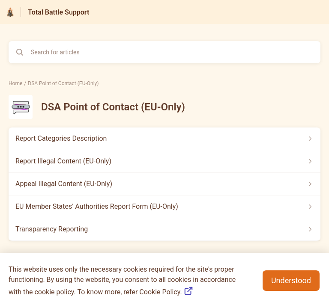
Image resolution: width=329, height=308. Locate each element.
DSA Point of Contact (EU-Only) (63, 83)
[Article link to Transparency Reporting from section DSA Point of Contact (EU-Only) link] (164, 229)
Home (15, 83)
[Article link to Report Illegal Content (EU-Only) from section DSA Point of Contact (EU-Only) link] (164, 161)
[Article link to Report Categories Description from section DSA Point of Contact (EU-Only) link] (164, 138)
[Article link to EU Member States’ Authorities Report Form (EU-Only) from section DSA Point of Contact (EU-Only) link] (164, 206)
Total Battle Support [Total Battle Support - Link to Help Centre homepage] (58, 12)
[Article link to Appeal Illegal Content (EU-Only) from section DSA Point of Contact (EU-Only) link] (164, 184)
